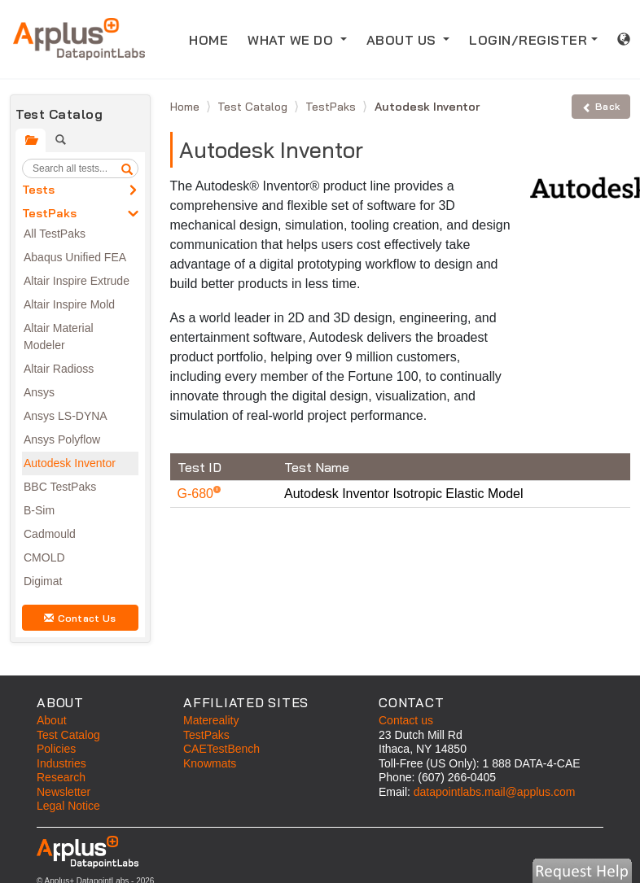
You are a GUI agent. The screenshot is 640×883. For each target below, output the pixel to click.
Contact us (406, 720)
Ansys (39, 392)
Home (186, 106)
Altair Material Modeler (59, 336)
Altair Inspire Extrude (76, 280)
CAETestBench (221, 748)
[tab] (30, 140)
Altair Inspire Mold (69, 304)
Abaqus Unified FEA (75, 257)
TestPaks (49, 213)
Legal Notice (68, 805)
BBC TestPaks (60, 486)
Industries (61, 763)
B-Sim (39, 510)
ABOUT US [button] (403, 40)
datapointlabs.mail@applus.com (495, 791)
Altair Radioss (59, 368)
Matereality (211, 720)
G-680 (197, 494)
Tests (38, 189)
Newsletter (63, 791)
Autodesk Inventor (70, 463)
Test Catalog (254, 106)
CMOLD (44, 557)
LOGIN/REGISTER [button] (528, 40)
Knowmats (209, 763)
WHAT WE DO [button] (292, 40)
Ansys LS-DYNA (65, 415)
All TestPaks (54, 233)
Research (61, 777)
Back (601, 106)
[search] (127, 168)
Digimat (43, 581)
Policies (56, 748)
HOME (213, 38)
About (52, 720)
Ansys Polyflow (62, 439)
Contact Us (80, 618)
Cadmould (50, 533)
